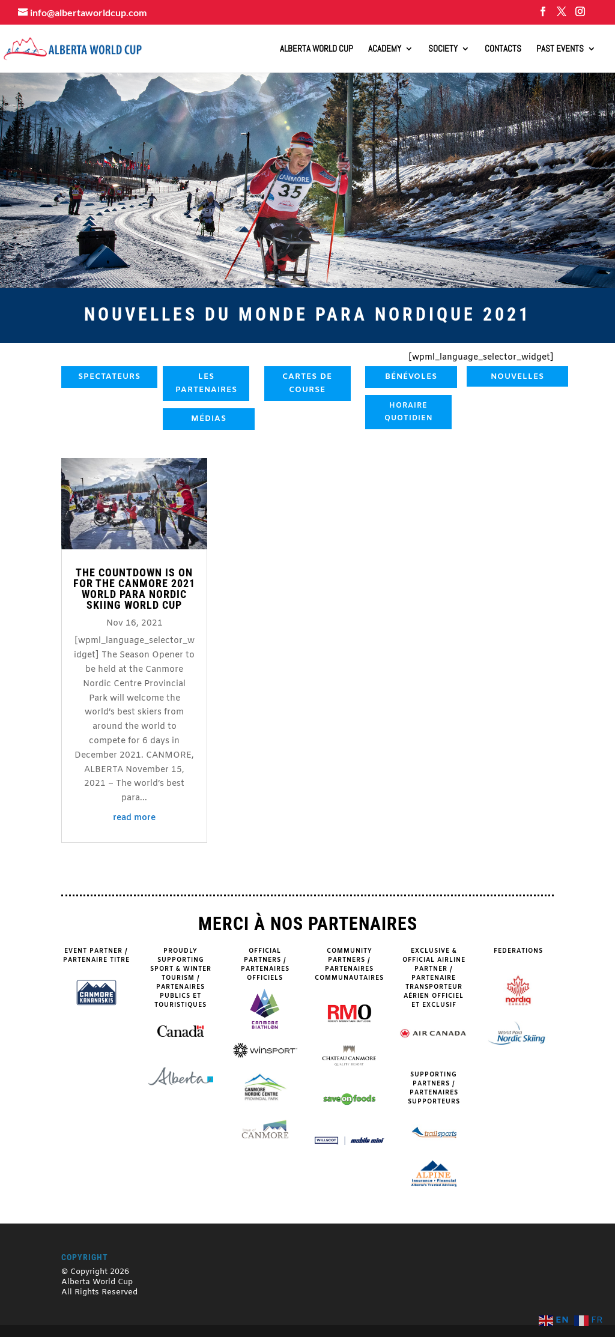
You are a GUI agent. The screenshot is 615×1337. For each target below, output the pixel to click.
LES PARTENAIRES (206, 383)
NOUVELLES (517, 377)
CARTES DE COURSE (307, 383)
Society (443, 49)
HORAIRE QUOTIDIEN (408, 412)
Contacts (503, 49)
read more (134, 818)
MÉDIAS (208, 419)
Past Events (560, 49)
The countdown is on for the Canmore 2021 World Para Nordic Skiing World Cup (134, 588)
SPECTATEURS (109, 377)
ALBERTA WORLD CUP (316, 49)
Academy (384, 49)
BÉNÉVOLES (411, 377)
